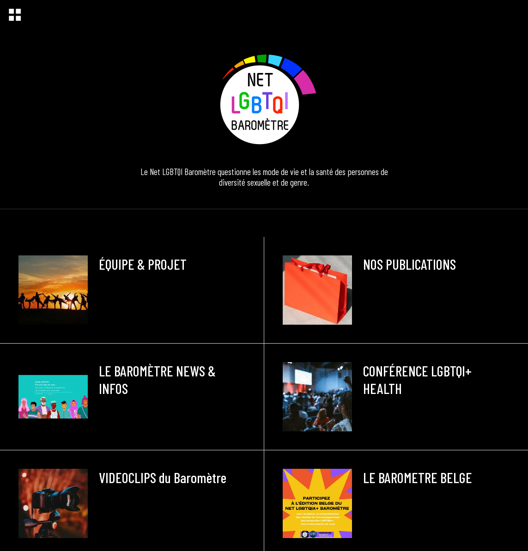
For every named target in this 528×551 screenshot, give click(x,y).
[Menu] (15, 15)
